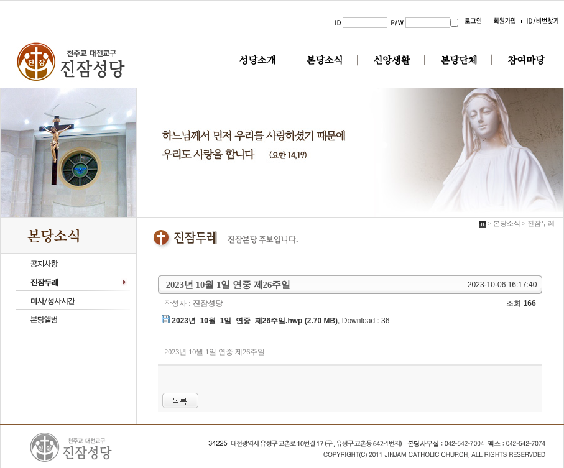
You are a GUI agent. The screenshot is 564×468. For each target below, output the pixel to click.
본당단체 (459, 60)
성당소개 (257, 60)
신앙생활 (392, 60)
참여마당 (526, 60)
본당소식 (325, 60)
